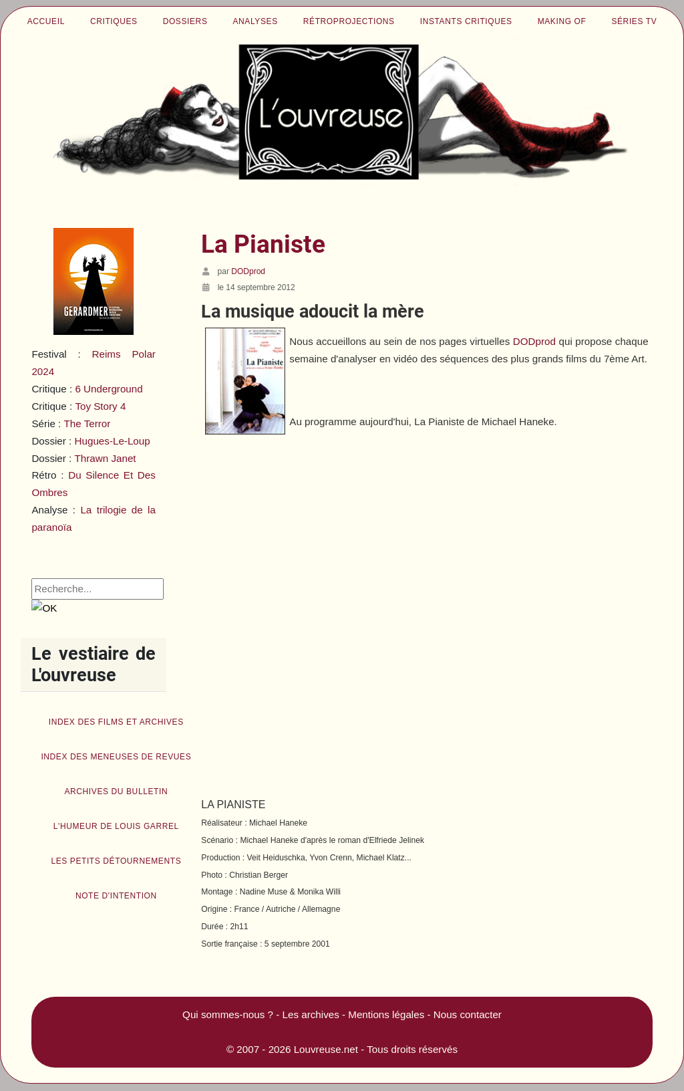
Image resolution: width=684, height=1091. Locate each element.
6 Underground (108, 388)
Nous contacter (468, 1014)
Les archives (311, 1014)
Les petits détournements (116, 861)
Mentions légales (386, 1014)
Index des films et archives (116, 722)
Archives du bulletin (116, 791)
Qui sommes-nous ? (227, 1014)
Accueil (46, 21)
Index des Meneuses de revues (116, 756)
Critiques (114, 21)
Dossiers (185, 21)
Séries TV (634, 21)
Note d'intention (116, 895)
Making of (562, 21)
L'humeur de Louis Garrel (116, 826)
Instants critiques (466, 21)
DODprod (534, 341)
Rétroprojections (349, 21)
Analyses (255, 21)
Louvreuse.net (326, 1049)
